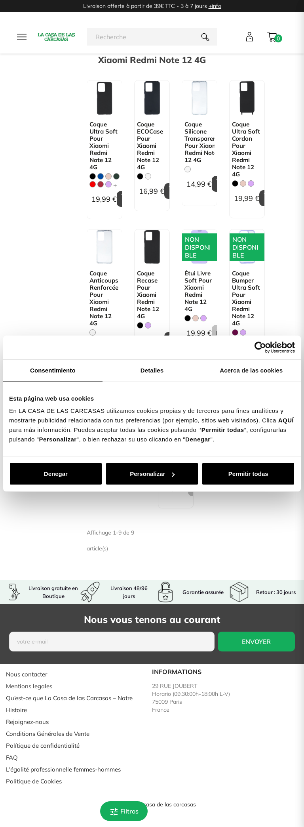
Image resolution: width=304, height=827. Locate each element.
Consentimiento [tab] (53, 370)
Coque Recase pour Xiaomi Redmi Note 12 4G (148, 295)
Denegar (56, 473)
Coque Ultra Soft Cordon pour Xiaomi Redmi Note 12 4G (246, 149)
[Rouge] (92, 184)
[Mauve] (108, 184)
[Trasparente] (187, 169)
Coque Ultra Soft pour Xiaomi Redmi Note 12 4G (103, 146)
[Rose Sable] (108, 176)
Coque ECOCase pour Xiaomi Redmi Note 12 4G (150, 146)
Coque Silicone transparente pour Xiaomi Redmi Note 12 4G (199, 142)
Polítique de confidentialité (43, 745)
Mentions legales (29, 686)
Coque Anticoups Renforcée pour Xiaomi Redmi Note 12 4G (103, 298)
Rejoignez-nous (27, 722)
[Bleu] (100, 176)
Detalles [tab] (152, 370)
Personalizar (152, 473)
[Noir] (92, 176)
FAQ (12, 757)
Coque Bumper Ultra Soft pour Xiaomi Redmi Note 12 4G (246, 298)
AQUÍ (286, 420)
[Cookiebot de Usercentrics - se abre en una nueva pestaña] (260, 347)
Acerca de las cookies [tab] (251, 370)
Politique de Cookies (34, 781)
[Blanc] (148, 176)
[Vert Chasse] (116, 176)
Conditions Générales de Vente (47, 733)
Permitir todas (248, 473)
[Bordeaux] (100, 184)
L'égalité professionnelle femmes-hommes (63, 769)
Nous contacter (26, 674)
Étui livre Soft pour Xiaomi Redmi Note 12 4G (198, 291)
